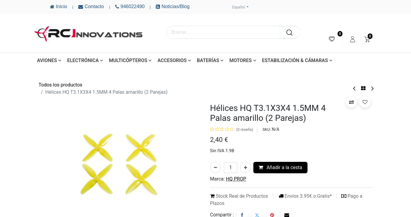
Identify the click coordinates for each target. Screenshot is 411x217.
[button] (351, 102)
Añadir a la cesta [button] (280, 167)
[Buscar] (289, 32)
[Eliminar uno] (215, 167)
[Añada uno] (245, 167)
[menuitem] (331, 39)
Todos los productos (60, 85)
